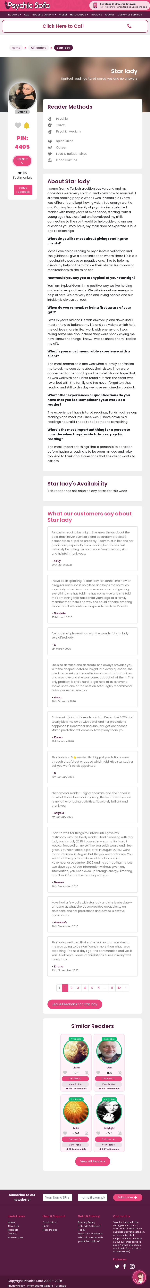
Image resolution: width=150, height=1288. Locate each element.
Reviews (96, 14)
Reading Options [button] (43, 14)
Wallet (63, 14)
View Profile (75, 1084)
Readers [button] (13, 14)
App (26, 14)
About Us (13, 1226)
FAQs (46, 1226)
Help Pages (50, 1229)
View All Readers (92, 1161)
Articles (109, 14)
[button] (75, 26)
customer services (131, 1241)
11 (112, 988)
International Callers (40, 1285)
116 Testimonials (22, 175)
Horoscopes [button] (78, 14)
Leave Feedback (23, 190)
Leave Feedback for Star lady (74, 1004)
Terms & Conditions (90, 1233)
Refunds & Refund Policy (89, 1227)
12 (119, 988)
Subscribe (128, 1197)
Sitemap (60, 1285)
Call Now (22, 160)
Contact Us (50, 1222)
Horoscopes (15, 1237)
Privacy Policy (86, 1222)
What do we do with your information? (90, 1239)
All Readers (38, 48)
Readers (13, 1229)
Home (16, 48)
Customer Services (130, 14)
